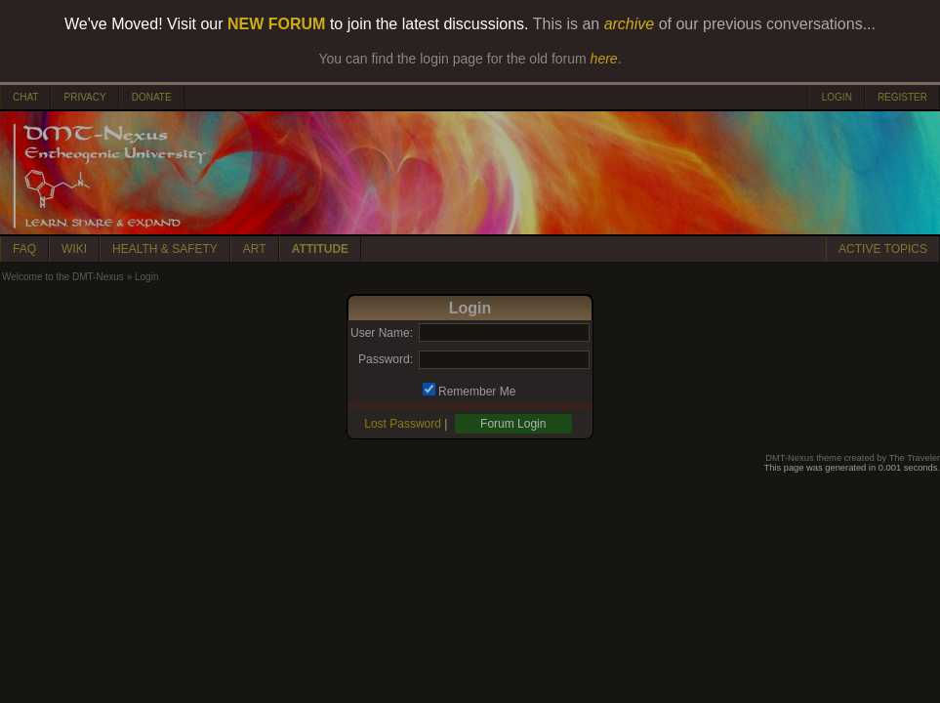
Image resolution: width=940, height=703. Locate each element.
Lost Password (402, 424)
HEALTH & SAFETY (165, 249)
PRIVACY (84, 97)
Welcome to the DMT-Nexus (63, 276)
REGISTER (902, 97)
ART (254, 249)
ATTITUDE (320, 249)
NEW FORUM (276, 24)
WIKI (74, 249)
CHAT (25, 97)
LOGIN (837, 97)
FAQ (24, 249)
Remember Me (476, 391)
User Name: (381, 333)
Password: (385, 359)
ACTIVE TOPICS (882, 249)
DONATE (152, 97)
